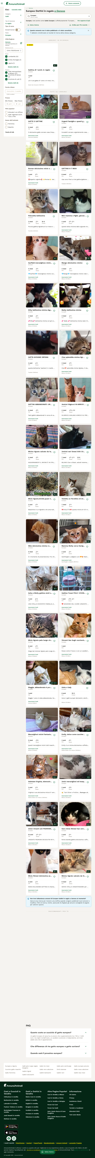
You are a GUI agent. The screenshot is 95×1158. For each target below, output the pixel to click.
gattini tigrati (26, 1071)
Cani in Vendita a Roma (55, 1098)
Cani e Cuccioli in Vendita (12, 1092)
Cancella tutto (16, 10)
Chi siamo (72, 1094)
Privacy (71, 1098)
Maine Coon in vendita (33, 1097)
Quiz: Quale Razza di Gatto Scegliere (57, 1117)
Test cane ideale (75, 1115)
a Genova (59, 11)
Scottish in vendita (32, 1110)
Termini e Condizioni (76, 1108)
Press (71, 1105)
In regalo (10, 31)
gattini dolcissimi (28, 1074)
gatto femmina (10, 1073)
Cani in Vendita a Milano (56, 1094)
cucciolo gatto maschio (13, 1069)
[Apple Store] (11, 1132)
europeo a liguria (11, 1066)
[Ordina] (79, 25)
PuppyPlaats (38, 1143)
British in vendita (31, 1100)
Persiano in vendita (32, 1113)
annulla (18, 47)
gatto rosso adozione (81, 1069)
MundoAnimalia (49, 1143)
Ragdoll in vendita (32, 1103)
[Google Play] (11, 1126)
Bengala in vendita (32, 1107)
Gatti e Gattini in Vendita (33, 1092)
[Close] (88, 30)
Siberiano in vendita (32, 1117)
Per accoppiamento (13, 36)
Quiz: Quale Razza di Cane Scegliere (56, 1112)
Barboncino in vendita (11, 1100)
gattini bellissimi (45, 1073)
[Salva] (54, 71)
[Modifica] (21, 98)
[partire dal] (10, 158)
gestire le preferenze (81, 1150)
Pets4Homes (20, 1143)
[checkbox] (6, 55)
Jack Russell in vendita (12, 1115)
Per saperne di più (84, 21)
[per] (20, 158)
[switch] (18, 42)
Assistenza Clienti (75, 1101)
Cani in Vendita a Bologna (56, 1101)
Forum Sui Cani (53, 1105)
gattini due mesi (79, 1073)
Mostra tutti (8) (13, 137)
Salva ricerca (33, 25)
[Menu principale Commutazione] (2, 3)
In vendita (10, 27)
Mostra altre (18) (15, 89)
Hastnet (29, 1143)
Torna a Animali (11, 14)
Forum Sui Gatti (53, 1108)
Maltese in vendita (10, 1119)
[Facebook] (8, 1138)
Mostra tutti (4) (13, 121)
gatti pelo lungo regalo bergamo (30, 1067)
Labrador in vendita (10, 1103)
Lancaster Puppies (75, 1143)
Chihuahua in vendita (11, 1097)
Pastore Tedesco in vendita (13, 1107)
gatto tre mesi (44, 1066)
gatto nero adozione (46, 1069)
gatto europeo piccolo (81, 1066)
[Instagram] (14, 1138)
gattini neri (60, 1073)
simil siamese (61, 1069)
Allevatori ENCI (74, 1111)
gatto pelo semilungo (64, 1066)
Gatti (7, 18)
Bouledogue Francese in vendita (12, 1111)
